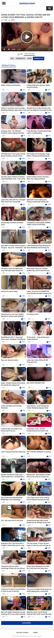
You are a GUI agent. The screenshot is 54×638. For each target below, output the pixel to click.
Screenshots (20, 58)
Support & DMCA (22, 632)
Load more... (27, 623)
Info (12, 58)
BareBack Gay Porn (24, 636)
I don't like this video (21, 54)
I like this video (18, 54)
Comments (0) (38, 58)
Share (29, 58)
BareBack (27, 3)
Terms (35, 632)
